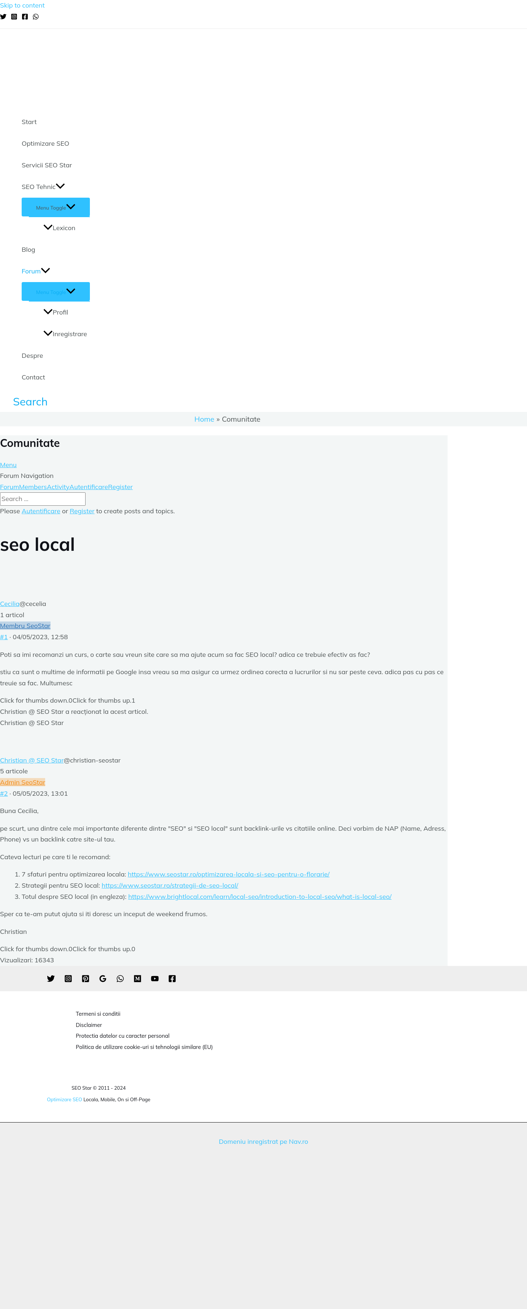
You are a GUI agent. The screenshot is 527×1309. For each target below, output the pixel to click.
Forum (36, 271)
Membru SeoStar (25, 625)
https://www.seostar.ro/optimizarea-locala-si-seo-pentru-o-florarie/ (229, 874)
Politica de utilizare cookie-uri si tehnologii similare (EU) (144, 1047)
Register (120, 487)
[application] (60, 187)
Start (29, 122)
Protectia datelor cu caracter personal (123, 1035)
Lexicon (59, 228)
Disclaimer (89, 1025)
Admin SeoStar (22, 782)
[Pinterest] (86, 980)
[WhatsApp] (35, 17)
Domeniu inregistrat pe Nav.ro (263, 1141)
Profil (55, 312)
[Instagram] (14, 17)
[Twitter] (3, 17)
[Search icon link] (30, 401)
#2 (4, 793)
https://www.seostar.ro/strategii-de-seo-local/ (170, 885)
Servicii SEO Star (47, 165)
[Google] (103, 980)
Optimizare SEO (45, 143)
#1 (4, 637)
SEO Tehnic (43, 187)
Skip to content (22, 5)
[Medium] (137, 980)
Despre (32, 355)
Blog (28, 249)
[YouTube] (155, 980)
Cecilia (9, 603)
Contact (33, 377)
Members (33, 487)
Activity (58, 487)
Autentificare (88, 487)
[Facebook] (25, 17)
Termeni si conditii (98, 1013)
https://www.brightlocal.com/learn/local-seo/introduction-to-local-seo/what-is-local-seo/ (260, 896)
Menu (8, 465)
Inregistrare (65, 334)
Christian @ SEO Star (32, 760)
